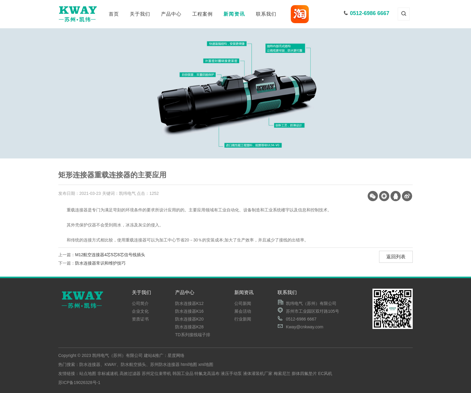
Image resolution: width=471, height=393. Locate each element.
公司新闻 (242, 303)
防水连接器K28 (189, 326)
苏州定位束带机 (156, 373)
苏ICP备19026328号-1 (79, 382)
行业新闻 (242, 319)
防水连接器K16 (189, 311)
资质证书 (140, 319)
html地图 (189, 364)
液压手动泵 (231, 373)
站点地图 (87, 373)
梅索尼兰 (282, 373)
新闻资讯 (234, 14)
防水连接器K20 (189, 319)
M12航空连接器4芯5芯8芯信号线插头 (110, 254)
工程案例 (202, 14)
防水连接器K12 (189, 303)
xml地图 (205, 364)
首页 (114, 14)
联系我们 (266, 14)
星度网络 (176, 355)
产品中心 (171, 14)
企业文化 (140, 311)
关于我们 (140, 14)
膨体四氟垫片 (304, 373)
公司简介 (140, 303)
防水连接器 (89, 364)
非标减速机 (107, 373)
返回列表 (396, 256)
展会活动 (242, 311)
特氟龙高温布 (207, 373)
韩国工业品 (182, 373)
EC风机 (325, 373)
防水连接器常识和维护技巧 (100, 263)
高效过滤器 (130, 373)
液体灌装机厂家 (257, 373)
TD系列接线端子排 (192, 334)
